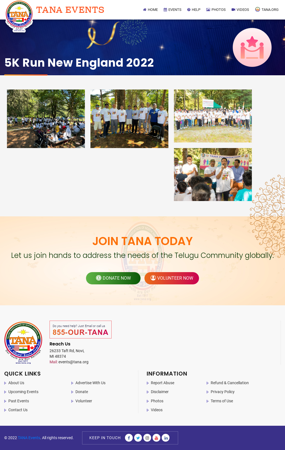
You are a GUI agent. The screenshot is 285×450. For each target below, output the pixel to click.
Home (150, 10)
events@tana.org (69, 362)
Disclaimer (160, 391)
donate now (113, 278)
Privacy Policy (223, 391)
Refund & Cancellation (230, 383)
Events (172, 10)
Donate (81, 391)
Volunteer (83, 401)
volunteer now (172, 278)
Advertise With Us (90, 383)
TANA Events (29, 438)
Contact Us (18, 410)
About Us (16, 383)
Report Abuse (162, 383)
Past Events (18, 401)
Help (193, 10)
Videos (240, 10)
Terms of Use (222, 401)
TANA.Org (267, 9)
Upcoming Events (23, 391)
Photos (216, 10)
